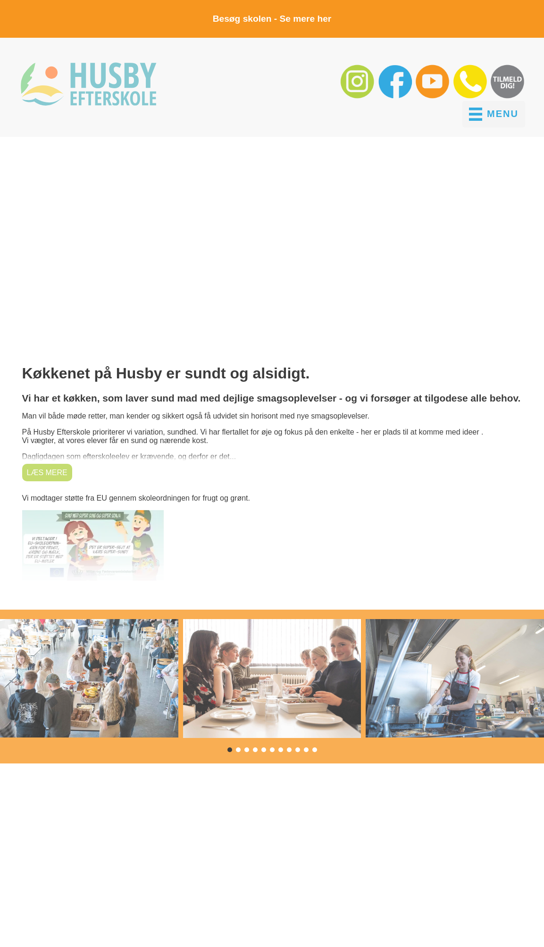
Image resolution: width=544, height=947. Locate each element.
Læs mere (47, 473)
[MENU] (493, 114)
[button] (358, 96)
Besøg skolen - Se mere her (272, 19)
